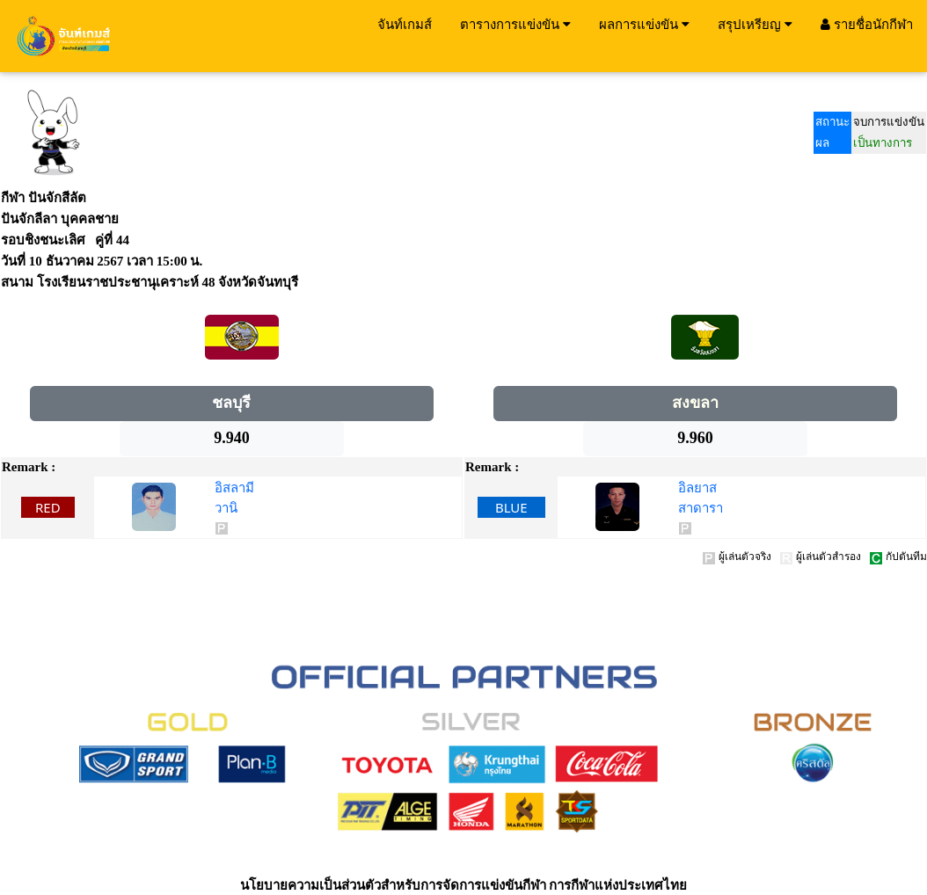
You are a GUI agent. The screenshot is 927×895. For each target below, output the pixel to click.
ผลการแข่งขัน (644, 24)
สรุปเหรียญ (755, 24)
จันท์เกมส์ (404, 24)
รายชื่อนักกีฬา (867, 24)
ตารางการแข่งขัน (515, 24)
